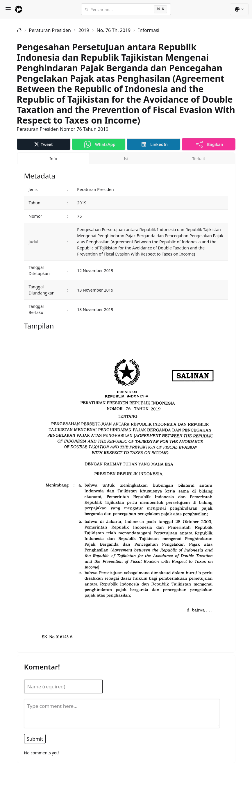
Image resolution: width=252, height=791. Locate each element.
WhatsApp (99, 144)
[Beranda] (19, 30)
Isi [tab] (126, 158)
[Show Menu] (8, 9)
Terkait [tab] (198, 158)
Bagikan (209, 144)
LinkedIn (155, 144)
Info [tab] (53, 158)
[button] (239, 9)
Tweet (43, 144)
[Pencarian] (120, 9)
